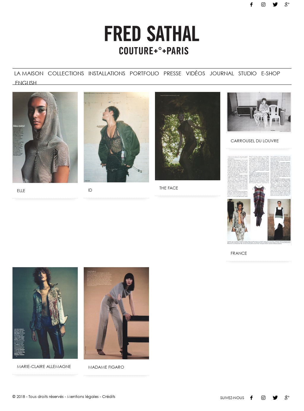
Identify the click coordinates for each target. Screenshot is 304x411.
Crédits (108, 396)
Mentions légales (83, 396)
